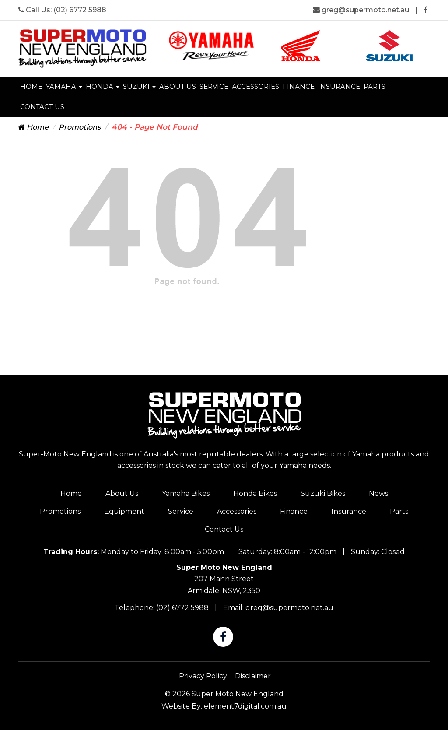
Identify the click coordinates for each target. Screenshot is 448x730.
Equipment (124, 511)
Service (214, 86)
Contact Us (42, 106)
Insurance (339, 86)
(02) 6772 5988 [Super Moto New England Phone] (79, 10)
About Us (177, 86)
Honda (102, 86)
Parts (374, 86)
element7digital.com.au (245, 706)
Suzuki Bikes (323, 493)
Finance (299, 86)
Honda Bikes (255, 493)
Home (31, 86)
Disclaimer (253, 676)
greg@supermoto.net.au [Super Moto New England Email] (362, 10)
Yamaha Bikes (186, 493)
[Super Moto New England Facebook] (425, 10)
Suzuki (139, 86)
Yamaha (64, 86)
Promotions (80, 127)
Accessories (255, 86)
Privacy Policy (203, 676)
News (378, 493)
